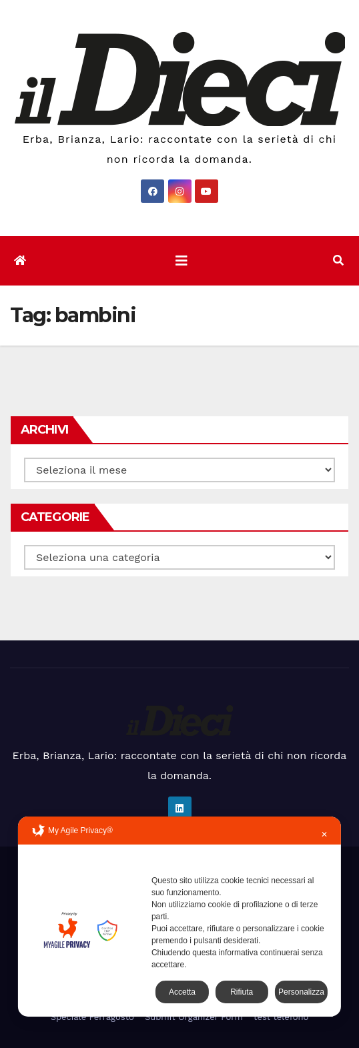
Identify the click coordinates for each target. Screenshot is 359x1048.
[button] (338, 260)
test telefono (281, 1017)
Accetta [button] (182, 992)
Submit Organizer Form (194, 1017)
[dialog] (179, 917)
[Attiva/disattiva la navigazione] (181, 261)
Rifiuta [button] (241, 992)
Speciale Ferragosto (92, 1017)
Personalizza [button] (301, 992)
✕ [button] (324, 834)
